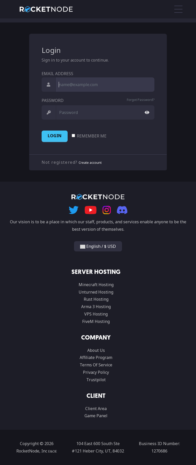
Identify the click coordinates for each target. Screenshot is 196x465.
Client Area (96, 408)
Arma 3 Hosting (96, 306)
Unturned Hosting (96, 292)
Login (55, 135)
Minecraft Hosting (96, 284)
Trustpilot (96, 379)
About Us (96, 350)
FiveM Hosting (96, 321)
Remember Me (91, 136)
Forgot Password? (140, 99)
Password (53, 100)
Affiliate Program (96, 357)
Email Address (57, 73)
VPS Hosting (96, 314)
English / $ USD (98, 246)
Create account (90, 162)
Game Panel (95, 415)
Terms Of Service (96, 365)
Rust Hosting (96, 299)
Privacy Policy (96, 372)
